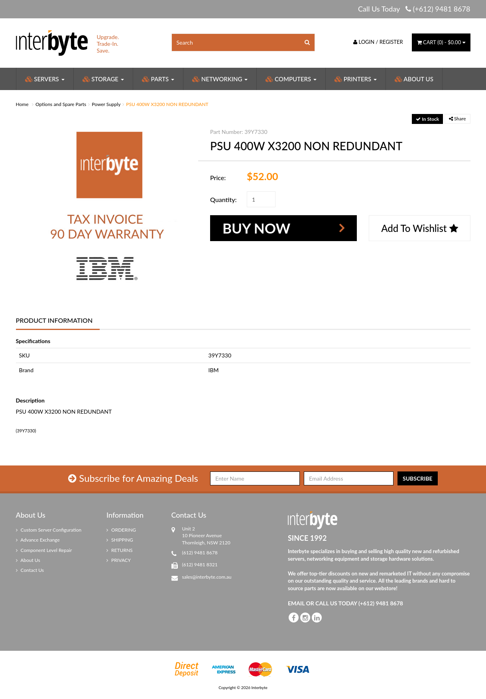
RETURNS (119, 550)
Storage (103, 78)
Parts (158, 78)
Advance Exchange (38, 540)
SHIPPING (119, 540)
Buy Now (256, 228)
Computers (291, 78)
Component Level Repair (44, 550)
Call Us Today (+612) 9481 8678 (414, 8)
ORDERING (121, 530)
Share (457, 119)
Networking (220, 78)
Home (22, 104)
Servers (45, 78)
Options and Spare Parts (60, 104)
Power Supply (106, 104)
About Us (414, 78)
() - (441, 42)
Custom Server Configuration (49, 530)
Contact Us (30, 570)
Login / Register (378, 42)
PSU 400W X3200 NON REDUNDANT (167, 104)
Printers (355, 78)
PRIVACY (118, 560)
